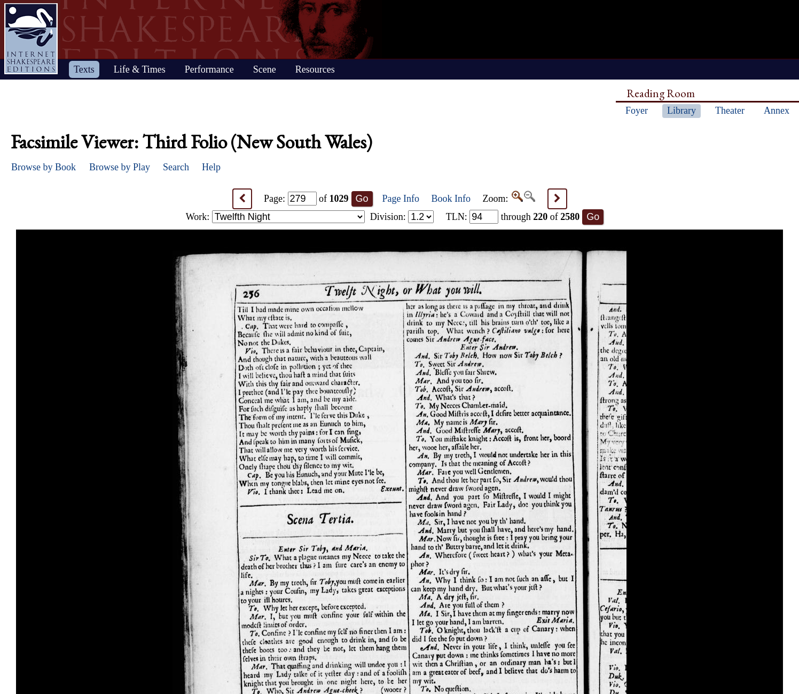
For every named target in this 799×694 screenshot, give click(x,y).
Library (681, 110)
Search (176, 167)
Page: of (306, 198)
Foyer (636, 110)
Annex (776, 110)
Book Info (451, 198)
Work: (275, 216)
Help (211, 167)
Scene (264, 69)
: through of (513, 216)
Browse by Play (119, 167)
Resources (315, 69)
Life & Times (140, 69)
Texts (84, 69)
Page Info (400, 198)
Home (31, 38)
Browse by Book (43, 167)
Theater (730, 110)
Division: (402, 216)
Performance (209, 69)
